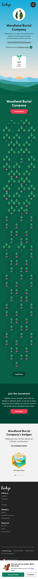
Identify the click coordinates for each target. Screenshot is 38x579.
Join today (19, 411)
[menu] (33, 4)
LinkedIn (4, 496)
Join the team (5, 532)
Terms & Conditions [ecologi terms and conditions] (7, 553)
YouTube (4, 505)
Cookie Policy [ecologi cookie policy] (29, 551)
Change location (10, 560)
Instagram (4, 499)
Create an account (7, 515)
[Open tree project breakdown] (19, 62)
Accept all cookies (13, 574)
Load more (19, 374)
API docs (4, 526)
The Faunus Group (23, 47)
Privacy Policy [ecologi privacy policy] (18, 551)
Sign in (3, 512)
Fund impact (19, 111)
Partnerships (5, 518)
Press (3, 529)
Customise (30, 574)
